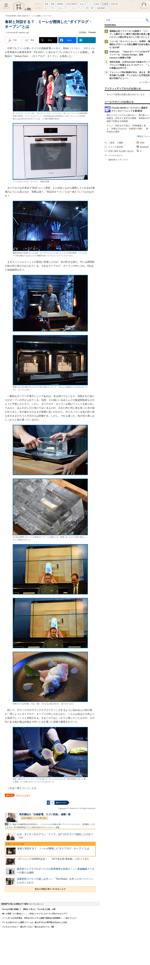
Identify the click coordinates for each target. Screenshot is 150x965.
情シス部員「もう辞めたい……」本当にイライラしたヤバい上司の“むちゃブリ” (35, 914)
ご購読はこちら (142, 136)
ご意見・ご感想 (115, 142)
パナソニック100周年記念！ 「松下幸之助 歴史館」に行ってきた (53, 859)
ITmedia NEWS (11, 16)
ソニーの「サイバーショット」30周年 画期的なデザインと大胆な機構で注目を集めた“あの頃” (129, 44)
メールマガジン (115, 155)
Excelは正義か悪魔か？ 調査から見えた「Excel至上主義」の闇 (28, 909)
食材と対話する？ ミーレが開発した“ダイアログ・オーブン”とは (53, 848)
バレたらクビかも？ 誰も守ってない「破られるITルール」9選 (28, 927)
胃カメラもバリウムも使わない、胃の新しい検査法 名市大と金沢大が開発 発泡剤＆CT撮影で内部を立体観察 (128, 118)
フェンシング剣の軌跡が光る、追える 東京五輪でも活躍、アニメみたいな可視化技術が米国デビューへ (129, 75)
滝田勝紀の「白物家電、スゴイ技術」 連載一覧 (45, 814)
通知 (32, 40)
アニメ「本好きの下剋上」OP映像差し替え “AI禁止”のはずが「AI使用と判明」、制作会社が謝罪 (127, 128)
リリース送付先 (115, 147)
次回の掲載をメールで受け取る (34, 818)
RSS (142, 142)
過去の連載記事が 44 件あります (50, 889)
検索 (147, 20)
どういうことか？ (23, 795)
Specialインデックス (118, 159)
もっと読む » (144, 82)
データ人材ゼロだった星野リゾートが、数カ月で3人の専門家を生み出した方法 (34, 922)
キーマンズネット (36, 904)
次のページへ (61, 803)
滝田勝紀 (83, 32)
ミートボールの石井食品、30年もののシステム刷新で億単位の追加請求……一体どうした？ (39, 918)
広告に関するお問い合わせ (121, 151)
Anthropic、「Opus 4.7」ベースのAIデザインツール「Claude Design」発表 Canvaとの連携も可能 (129, 54)
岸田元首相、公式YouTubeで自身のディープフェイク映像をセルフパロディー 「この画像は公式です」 (129, 65)
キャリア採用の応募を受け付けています (126, 94)
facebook (144, 147)
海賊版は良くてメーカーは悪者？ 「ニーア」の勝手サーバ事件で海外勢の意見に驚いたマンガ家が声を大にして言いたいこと (129, 34)
